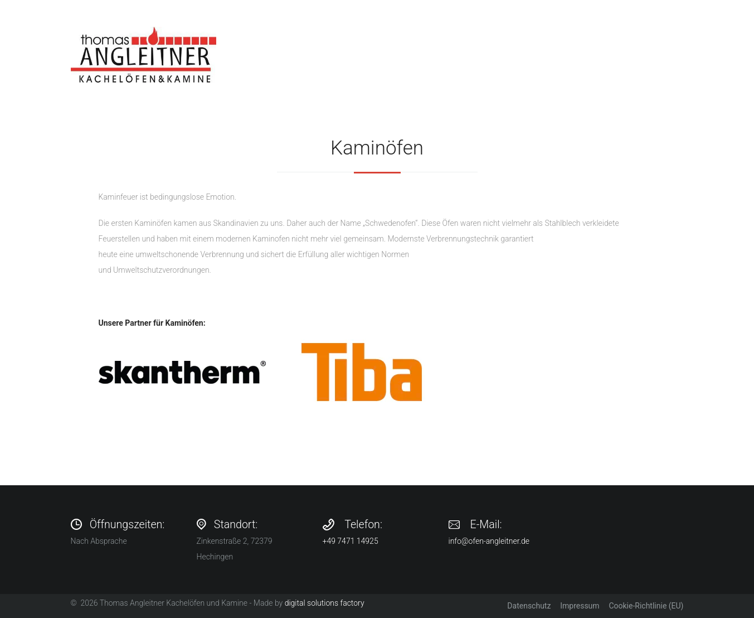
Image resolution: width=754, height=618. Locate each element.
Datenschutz (529, 605)
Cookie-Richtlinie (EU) (646, 605)
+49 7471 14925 (350, 541)
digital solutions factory (324, 602)
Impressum (579, 605)
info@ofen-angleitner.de (489, 541)
